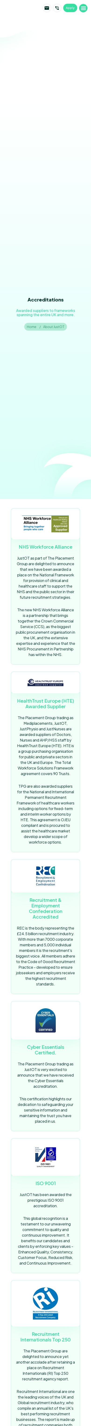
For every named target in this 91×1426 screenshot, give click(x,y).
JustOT (22, 8)
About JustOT (53, 327)
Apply (70, 8)
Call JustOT (57, 8)
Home (31, 327)
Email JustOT (47, 8)
